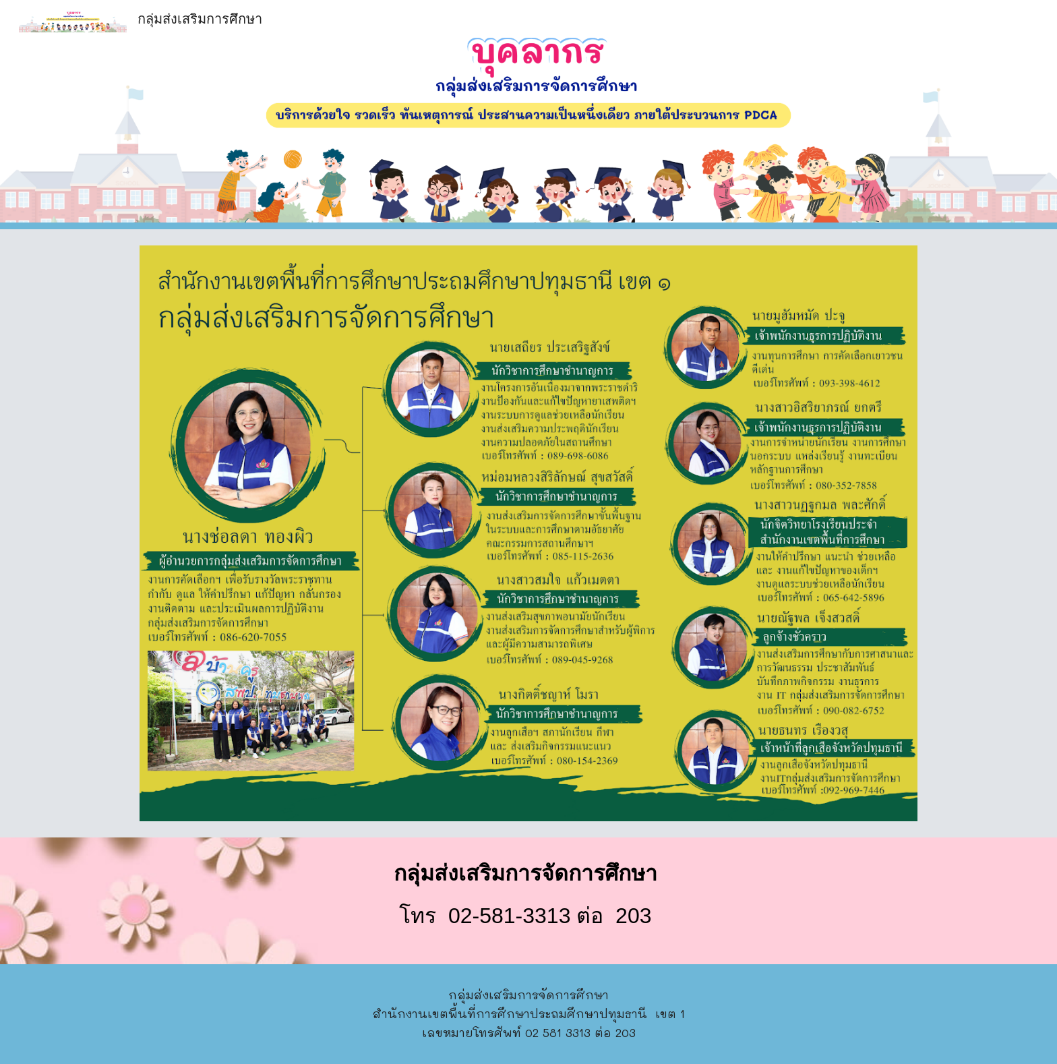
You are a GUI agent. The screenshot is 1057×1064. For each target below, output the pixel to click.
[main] (528, 901)
